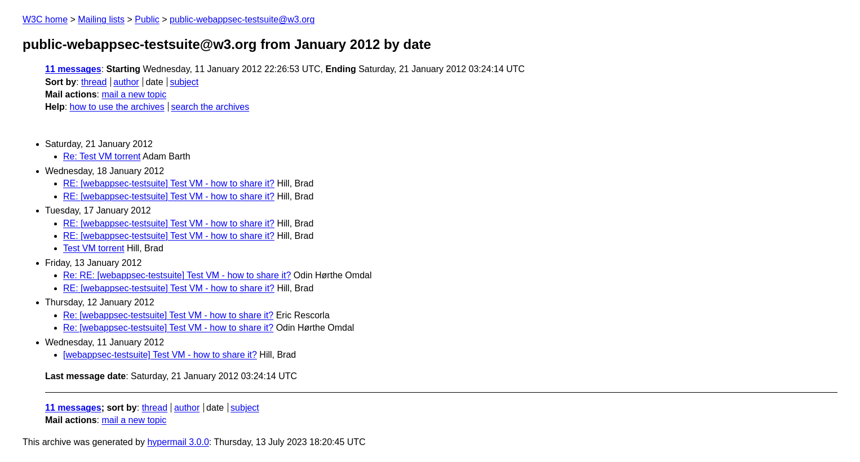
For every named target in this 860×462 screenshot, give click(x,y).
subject (184, 82)
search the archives (210, 107)
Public (147, 19)
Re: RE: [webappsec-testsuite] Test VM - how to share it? (177, 275)
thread (94, 82)
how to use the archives (117, 107)
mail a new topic (133, 94)
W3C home (45, 19)
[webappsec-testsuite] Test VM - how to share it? (160, 354)
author (126, 82)
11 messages (73, 69)
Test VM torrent (93, 248)
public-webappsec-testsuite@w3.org (242, 19)
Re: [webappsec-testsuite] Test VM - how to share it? (168, 315)
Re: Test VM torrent (102, 156)
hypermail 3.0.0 (178, 442)
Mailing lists (101, 19)
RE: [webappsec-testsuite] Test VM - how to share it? (168, 183)
